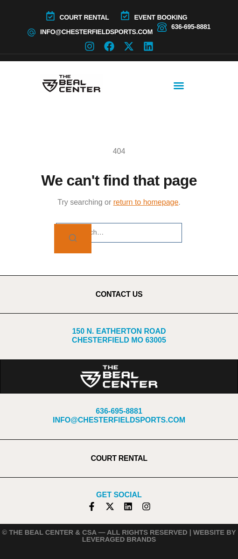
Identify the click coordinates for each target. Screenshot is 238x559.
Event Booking (161, 17)
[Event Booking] (125, 15)
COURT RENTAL (84, 17)
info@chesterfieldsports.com (96, 32)
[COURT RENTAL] (50, 16)
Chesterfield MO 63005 (119, 340)
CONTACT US (119, 294)
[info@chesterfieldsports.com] (31, 32)
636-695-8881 (190, 26)
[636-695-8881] (162, 27)
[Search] (72, 238)
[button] (178, 85)
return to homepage (146, 202)
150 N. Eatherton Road (119, 331)
